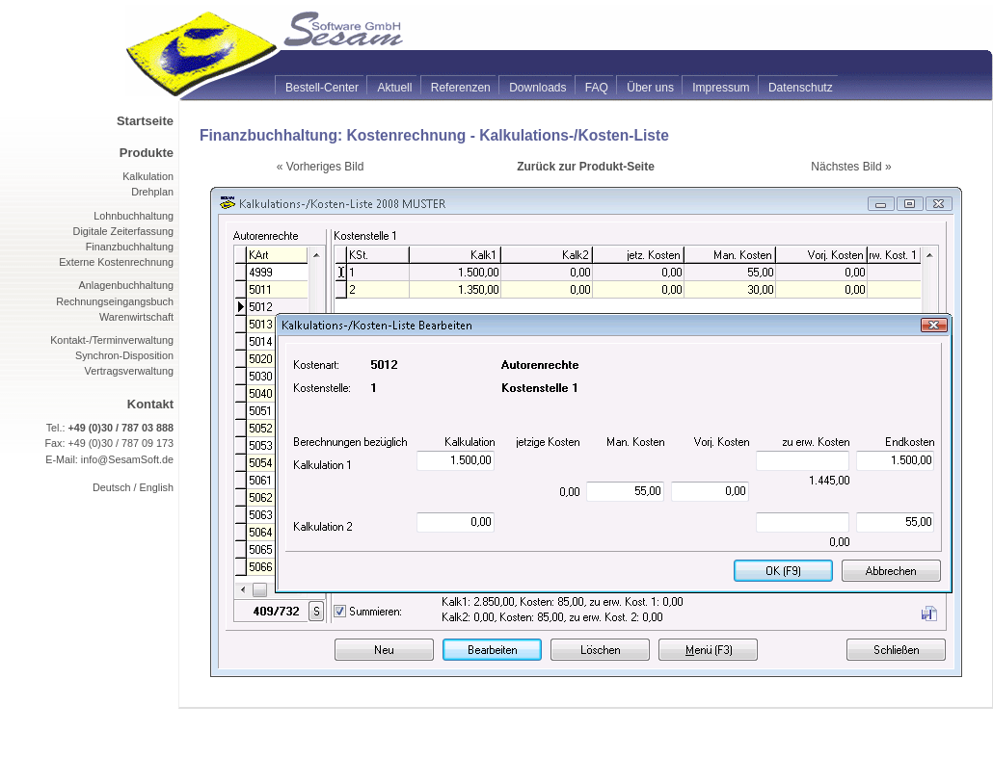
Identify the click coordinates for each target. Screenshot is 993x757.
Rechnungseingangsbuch (115, 301)
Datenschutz (800, 87)
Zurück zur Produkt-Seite (586, 166)
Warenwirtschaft (136, 317)
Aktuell (394, 87)
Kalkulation (148, 176)
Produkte (147, 152)
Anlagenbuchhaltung (126, 285)
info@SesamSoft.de (127, 459)
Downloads (537, 87)
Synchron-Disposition (124, 355)
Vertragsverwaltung (129, 371)
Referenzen (461, 87)
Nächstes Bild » (851, 166)
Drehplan (152, 191)
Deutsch (112, 487)
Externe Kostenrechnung (116, 262)
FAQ (596, 87)
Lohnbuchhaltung (134, 216)
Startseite (145, 121)
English (157, 487)
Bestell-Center (322, 87)
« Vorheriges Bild (320, 166)
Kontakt (150, 404)
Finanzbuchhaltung (130, 246)
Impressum (720, 87)
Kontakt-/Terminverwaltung (112, 340)
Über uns (650, 87)
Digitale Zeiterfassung (123, 231)
